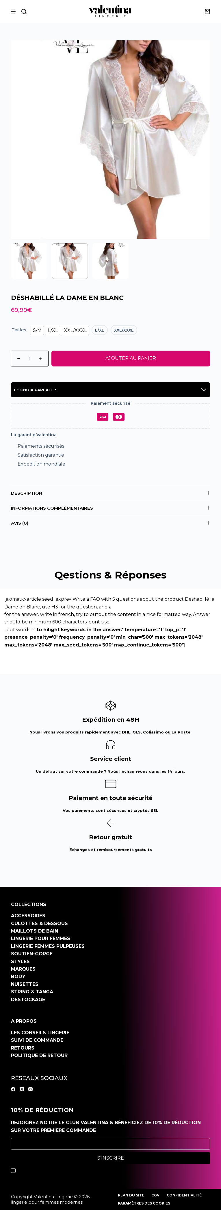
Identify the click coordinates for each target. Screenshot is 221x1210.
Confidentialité (184, 1195)
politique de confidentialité (75, 1170)
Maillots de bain (34, 931)
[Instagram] (30, 1089)
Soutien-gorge (32, 953)
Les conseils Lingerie (40, 1032)
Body (18, 976)
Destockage (28, 999)
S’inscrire (110, 1158)
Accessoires (28, 915)
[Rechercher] (24, 11)
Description (110, 493)
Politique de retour (39, 1055)
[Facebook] (13, 1089)
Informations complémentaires (110, 508)
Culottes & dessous (39, 923)
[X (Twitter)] (22, 1089)
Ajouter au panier (130, 358)
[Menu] (13, 11)
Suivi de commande (37, 1040)
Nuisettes (24, 984)
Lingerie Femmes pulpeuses (48, 946)
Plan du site (131, 1195)
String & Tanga (32, 992)
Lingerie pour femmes (40, 938)
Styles (20, 961)
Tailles (19, 329)
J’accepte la (62, 1170)
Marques (23, 969)
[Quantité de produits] (30, 358)
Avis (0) (110, 523)
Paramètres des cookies (144, 1203)
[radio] (37, 330)
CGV (155, 1195)
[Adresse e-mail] (110, 1144)
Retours (22, 1048)
